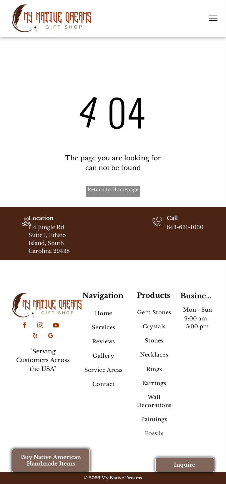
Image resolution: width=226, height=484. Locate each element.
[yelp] (35, 336)
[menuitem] (103, 313)
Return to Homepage (113, 189)
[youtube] (55, 326)
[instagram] (40, 326)
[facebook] (24, 326)
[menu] (213, 18)
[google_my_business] (50, 336)
